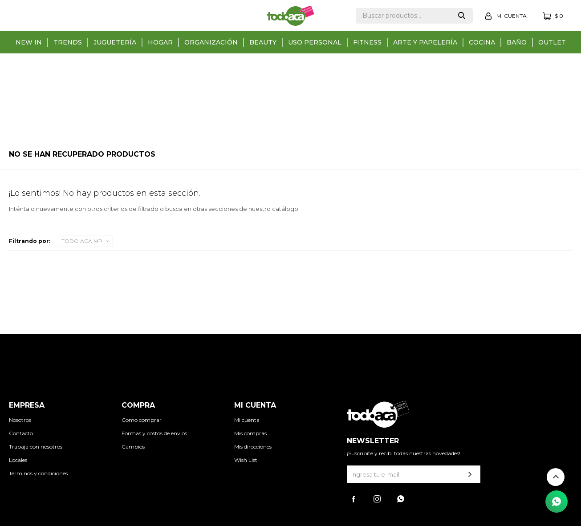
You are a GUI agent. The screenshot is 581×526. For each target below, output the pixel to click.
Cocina (482, 42)
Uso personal (314, 42)
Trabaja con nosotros (35, 446)
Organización (211, 42)
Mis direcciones (253, 446)
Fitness (367, 42)
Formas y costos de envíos (154, 433)
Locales (18, 460)
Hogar (160, 42)
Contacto (21, 433)
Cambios (133, 446)
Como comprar (142, 420)
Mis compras (250, 433)
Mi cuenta (247, 420)
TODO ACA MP (81, 241)
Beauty (262, 42)
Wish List (245, 460)
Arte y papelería (425, 42)
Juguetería (114, 42)
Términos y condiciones (38, 473)
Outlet (552, 42)
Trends (67, 42)
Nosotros (20, 420)
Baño (517, 42)
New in (29, 42)
